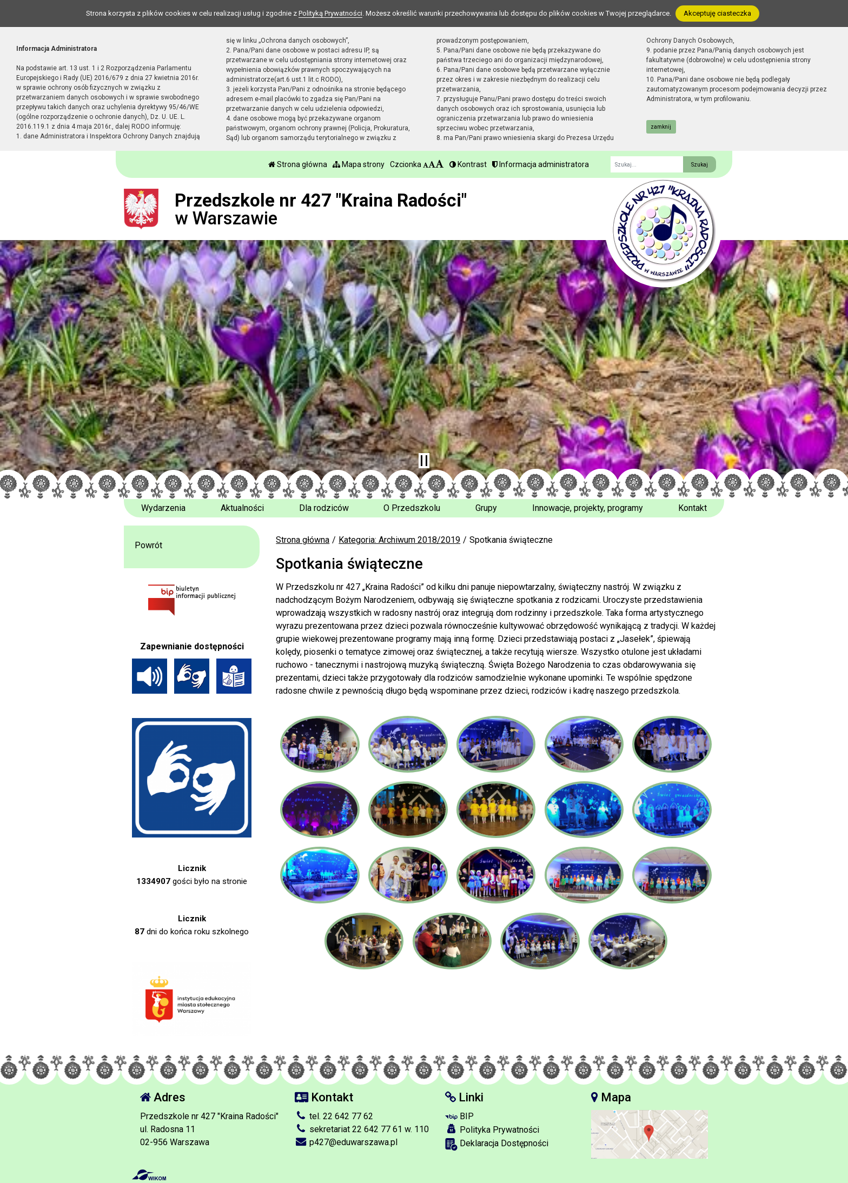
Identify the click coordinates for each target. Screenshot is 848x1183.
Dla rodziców (324, 508)
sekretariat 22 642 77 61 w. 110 (362, 1129)
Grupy (486, 508)
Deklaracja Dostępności (496, 1144)
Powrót (148, 545)
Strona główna (297, 164)
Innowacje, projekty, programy (587, 508)
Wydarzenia (163, 508)
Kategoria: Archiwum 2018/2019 (399, 540)
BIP (459, 1116)
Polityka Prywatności (492, 1129)
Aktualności (242, 508)
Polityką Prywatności (330, 13)
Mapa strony (359, 164)
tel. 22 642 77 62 (334, 1116)
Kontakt (692, 508)
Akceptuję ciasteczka (717, 13)
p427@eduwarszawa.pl (346, 1142)
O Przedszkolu (411, 508)
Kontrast (468, 164)
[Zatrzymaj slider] (424, 460)
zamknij (661, 127)
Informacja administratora (540, 164)
